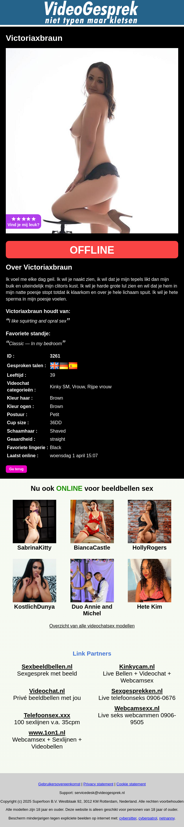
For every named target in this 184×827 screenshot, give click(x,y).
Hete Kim (149, 606)
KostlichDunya (34, 606)
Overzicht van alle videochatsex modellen (91, 625)
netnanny (167, 818)
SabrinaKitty (34, 547)
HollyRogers (149, 547)
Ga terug (16, 469)
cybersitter (127, 818)
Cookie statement (131, 784)
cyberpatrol (148, 818)
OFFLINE (92, 250)
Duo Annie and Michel (92, 609)
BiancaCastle (92, 547)
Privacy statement (98, 784)
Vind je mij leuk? (23, 221)
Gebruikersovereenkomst (59, 784)
